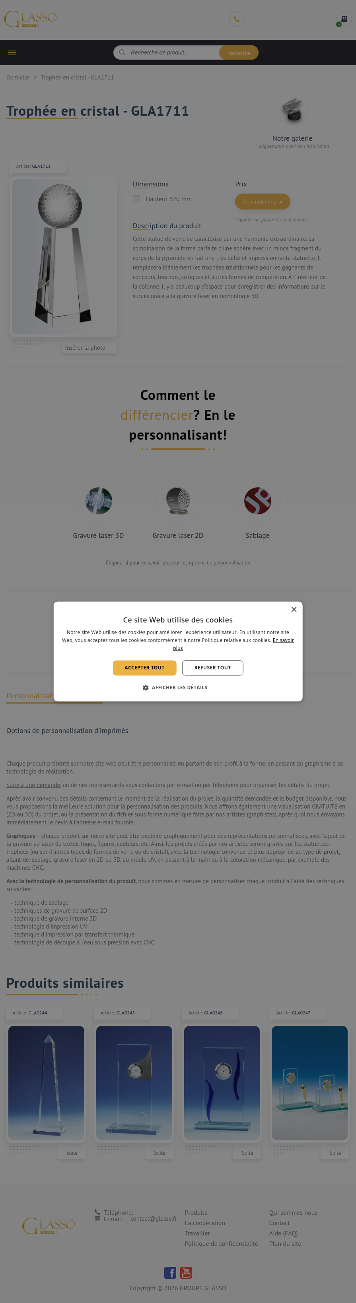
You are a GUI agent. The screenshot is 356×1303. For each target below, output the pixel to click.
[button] (178, 688)
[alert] (178, 651)
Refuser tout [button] (213, 667)
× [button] (294, 610)
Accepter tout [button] (144, 667)
